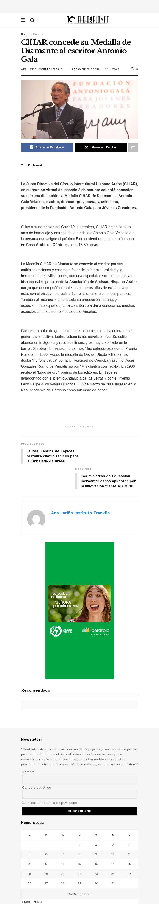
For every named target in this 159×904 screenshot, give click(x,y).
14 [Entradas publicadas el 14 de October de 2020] (62, 844)
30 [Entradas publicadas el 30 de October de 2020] (96, 863)
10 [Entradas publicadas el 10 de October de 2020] (112, 834)
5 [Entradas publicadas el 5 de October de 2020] (30, 834)
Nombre (28, 752)
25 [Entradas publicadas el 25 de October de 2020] (129, 854)
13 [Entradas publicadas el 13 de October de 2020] (46, 844)
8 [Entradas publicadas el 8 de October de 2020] (79, 834)
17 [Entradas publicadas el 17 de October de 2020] (112, 844)
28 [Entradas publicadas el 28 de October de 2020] (63, 863)
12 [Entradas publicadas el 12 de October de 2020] (29, 844)
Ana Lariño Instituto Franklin (41, 69)
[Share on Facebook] (47, 147)
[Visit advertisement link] (79, 591)
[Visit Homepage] (87, 20)
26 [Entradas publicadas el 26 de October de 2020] (29, 863)
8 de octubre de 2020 (87, 69)
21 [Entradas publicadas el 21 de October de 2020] (62, 854)
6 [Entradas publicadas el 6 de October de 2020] (46, 834)
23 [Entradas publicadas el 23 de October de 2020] (96, 854)
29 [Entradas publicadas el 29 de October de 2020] (79, 863)
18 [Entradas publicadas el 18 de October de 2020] (129, 844)
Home (25, 34)
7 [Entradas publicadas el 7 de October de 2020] (63, 834)
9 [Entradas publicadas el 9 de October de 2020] (96, 834)
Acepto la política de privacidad (49, 783)
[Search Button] (32, 20)
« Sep (25, 882)
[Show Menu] (23, 20)
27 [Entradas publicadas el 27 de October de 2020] (46, 863)
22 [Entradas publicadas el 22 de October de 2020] (79, 854)
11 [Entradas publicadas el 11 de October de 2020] (129, 834)
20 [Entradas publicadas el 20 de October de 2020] (46, 854)
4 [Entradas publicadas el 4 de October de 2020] (129, 825)
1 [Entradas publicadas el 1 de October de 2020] (79, 825)
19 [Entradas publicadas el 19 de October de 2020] (29, 854)
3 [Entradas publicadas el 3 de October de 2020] (113, 825)
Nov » (37, 882)
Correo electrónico (36, 768)
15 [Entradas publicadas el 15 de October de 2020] (79, 844)
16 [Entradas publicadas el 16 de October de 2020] (96, 844)
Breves (38, 34)
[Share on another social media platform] (133, 147)
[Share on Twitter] (101, 147)
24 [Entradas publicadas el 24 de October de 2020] (113, 854)
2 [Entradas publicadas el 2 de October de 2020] (96, 825)
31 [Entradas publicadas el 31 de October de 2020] (112, 863)
